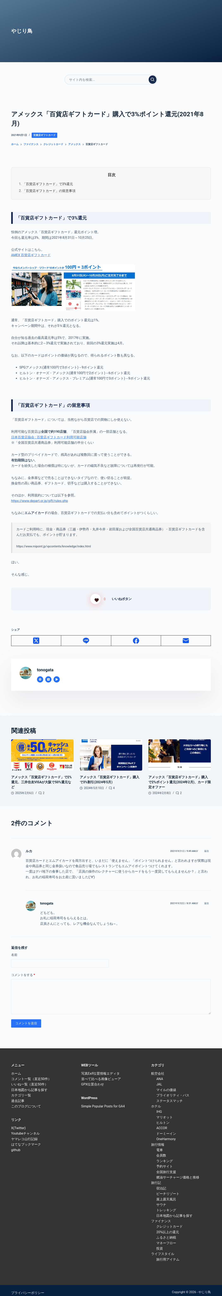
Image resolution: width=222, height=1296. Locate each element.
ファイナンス (161, 1216)
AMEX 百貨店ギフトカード (31, 255)
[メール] (186, 636)
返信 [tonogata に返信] (206, 898)
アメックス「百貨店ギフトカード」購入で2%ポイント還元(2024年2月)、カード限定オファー (179, 777)
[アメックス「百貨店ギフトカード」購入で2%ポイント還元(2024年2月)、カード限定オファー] (179, 750)
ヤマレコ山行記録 (24, 1134)
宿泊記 (161, 1183)
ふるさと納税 (166, 1233)
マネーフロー (166, 1238)
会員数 (161, 1151)
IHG (159, 1107)
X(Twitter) (18, 1123)
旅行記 (156, 1178)
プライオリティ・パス (172, 1090)
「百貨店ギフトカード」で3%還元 (48, 184)
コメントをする (23, 970)
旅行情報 (157, 1140)
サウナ (161, 1200)
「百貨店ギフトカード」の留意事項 (49, 191)
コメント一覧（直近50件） (31, 1074)
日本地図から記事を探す (29, 1085)
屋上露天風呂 (166, 1194)
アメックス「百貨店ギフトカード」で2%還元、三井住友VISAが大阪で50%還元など (41, 777)
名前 (14, 950)
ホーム (16, 1069)
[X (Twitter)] (36, 636)
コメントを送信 (26, 1018)
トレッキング (166, 1205)
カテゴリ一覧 (21, 1090)
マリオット (164, 1112)
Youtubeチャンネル (25, 1129)
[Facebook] (136, 636)
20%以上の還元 (167, 1227)
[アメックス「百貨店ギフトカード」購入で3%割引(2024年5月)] (111, 750)
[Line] (86, 636)
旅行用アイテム (167, 1254)
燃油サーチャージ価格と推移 (177, 1172)
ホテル (156, 1101)
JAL (159, 1079)
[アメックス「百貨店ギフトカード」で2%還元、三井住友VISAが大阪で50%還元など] (42, 750)
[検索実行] (152, 79)
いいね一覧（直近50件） (29, 1079)
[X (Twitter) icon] (48, 675)
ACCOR (161, 1123)
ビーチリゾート (167, 1189)
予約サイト (164, 1162)
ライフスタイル (162, 1249)
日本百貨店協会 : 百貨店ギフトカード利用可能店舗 (48, 437)
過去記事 (17, 1096)
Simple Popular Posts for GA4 (103, 1101)
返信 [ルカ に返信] (206, 846)
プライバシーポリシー (27, 1288)
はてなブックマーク (26, 1140)
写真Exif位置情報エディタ (100, 1069)
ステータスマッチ (169, 1096)
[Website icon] (40, 675)
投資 (159, 1243)
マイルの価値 (166, 1085)
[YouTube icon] (57, 675)
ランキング (164, 1156)
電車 (159, 1145)
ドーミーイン (166, 1129)
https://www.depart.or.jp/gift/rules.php (39, 501)
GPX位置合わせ (92, 1079)
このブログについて (26, 1101)
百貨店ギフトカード (44, 135)
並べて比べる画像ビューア (101, 1074)
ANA (159, 1074)
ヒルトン (162, 1118)
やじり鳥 (21, 31)
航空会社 (157, 1069)
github (15, 1145)
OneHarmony (165, 1134)
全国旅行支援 (166, 1167)
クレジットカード (169, 1222)
